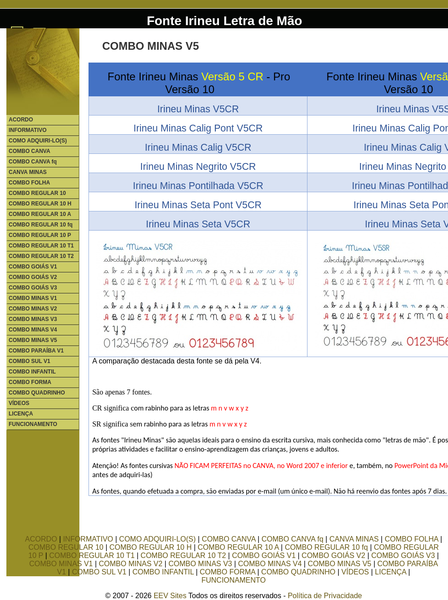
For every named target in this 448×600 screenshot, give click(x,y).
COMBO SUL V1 (29, 361)
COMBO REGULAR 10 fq (41, 224)
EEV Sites (170, 596)
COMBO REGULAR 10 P (40, 235)
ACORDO (21, 119)
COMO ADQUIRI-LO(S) (38, 140)
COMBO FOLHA (29, 182)
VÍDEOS (19, 403)
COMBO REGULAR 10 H (40, 203)
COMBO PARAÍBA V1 (36, 350)
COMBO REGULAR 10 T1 (41, 245)
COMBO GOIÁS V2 (33, 277)
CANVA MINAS (28, 172)
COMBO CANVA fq (33, 161)
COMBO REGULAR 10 (37, 193)
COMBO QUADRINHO (37, 392)
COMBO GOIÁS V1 (33, 266)
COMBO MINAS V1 (33, 298)
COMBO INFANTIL (32, 371)
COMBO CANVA (29, 151)
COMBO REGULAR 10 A (40, 214)
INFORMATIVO (28, 130)
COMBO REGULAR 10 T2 (41, 256)
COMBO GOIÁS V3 (33, 287)
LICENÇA (21, 414)
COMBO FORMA (30, 382)
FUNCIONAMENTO (33, 424)
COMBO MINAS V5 (33, 340)
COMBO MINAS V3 (33, 319)
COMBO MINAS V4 (33, 329)
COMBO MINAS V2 (33, 308)
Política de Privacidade (325, 596)
